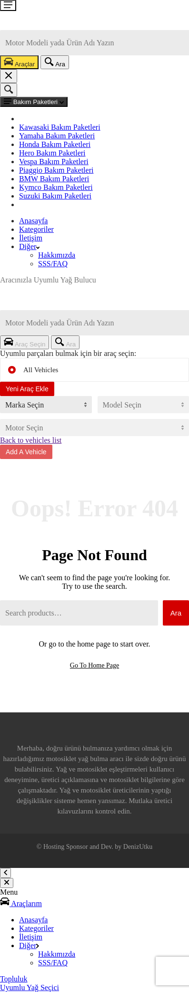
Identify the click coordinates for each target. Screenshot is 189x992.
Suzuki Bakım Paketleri (55, 196)
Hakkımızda (56, 255)
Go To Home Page (94, 665)
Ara (175, 613)
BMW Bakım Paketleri (54, 179)
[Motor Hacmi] (94, 427)
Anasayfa (33, 221)
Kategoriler (36, 229)
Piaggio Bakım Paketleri (56, 170)
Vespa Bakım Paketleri (54, 161)
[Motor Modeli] (143, 404)
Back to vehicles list (30, 440)
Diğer (29, 246)
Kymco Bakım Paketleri (56, 187)
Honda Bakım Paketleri (54, 144)
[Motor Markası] (46, 404)
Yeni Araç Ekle (27, 389)
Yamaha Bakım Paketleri (57, 136)
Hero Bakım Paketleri (52, 153)
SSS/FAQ (53, 264)
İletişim (30, 238)
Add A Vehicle (26, 452)
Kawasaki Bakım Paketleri (59, 127)
